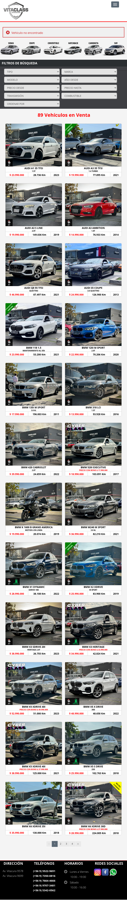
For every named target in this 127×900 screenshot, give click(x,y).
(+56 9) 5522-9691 (44, 871)
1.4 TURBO (93, 171)
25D (93, 769)
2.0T (33, 231)
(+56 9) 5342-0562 (44, 890)
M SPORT (93, 590)
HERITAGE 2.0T (33, 650)
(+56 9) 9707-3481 (44, 886)
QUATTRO (33, 290)
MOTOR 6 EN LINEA (33, 530)
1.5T (33, 171)
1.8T (93, 231)
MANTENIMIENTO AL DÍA (34, 350)
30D (93, 710)
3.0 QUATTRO (93, 290)
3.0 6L (33, 410)
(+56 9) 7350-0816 (44, 876)
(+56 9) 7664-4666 (44, 881)
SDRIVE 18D (34, 590)
